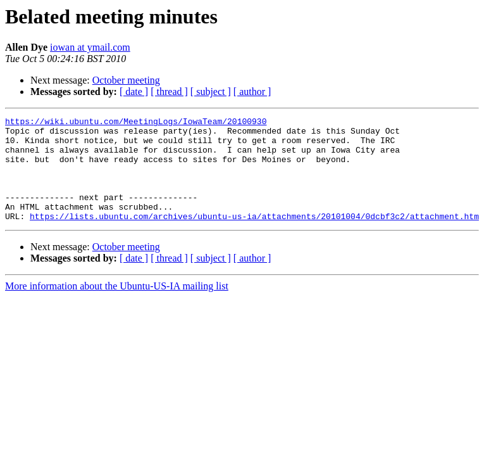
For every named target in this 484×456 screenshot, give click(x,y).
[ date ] (134, 91)
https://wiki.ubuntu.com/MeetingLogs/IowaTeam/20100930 (135, 123)
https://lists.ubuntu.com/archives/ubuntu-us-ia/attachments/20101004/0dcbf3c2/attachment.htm (254, 237)
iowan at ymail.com (90, 47)
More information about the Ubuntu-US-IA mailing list (116, 306)
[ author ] (252, 91)
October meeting (126, 80)
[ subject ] (210, 91)
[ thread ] (169, 91)
